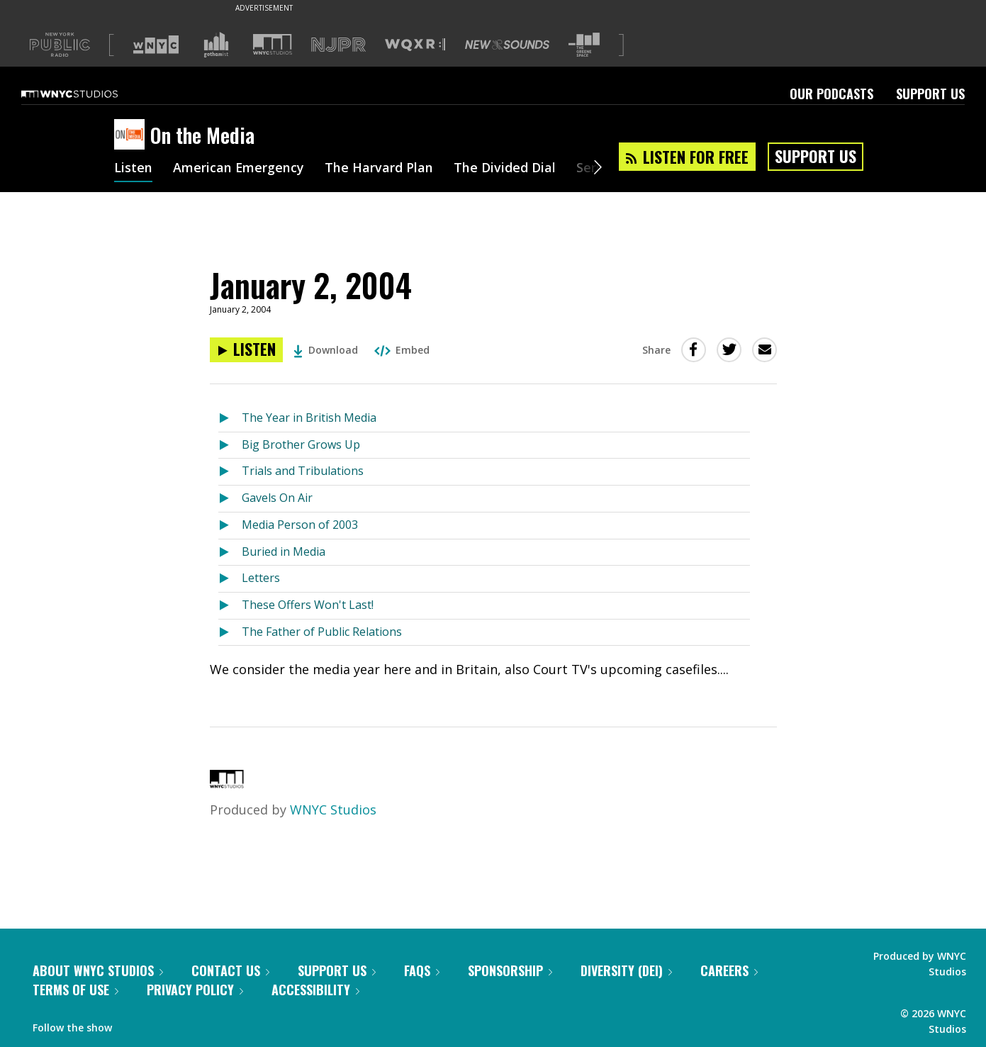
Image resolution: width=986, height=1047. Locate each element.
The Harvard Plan (379, 168)
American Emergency (239, 168)
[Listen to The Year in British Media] (230, 418)
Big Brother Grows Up (301, 444)
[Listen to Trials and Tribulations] (230, 472)
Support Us (930, 93)
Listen (133, 168)
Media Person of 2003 (300, 524)
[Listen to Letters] (230, 579)
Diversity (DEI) (626, 970)
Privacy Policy (195, 989)
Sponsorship (510, 970)
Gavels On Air (277, 497)
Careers (729, 970)
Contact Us (230, 970)
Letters (261, 578)
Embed (402, 350)
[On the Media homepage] (132, 135)
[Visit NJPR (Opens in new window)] (338, 45)
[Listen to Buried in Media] (230, 552)
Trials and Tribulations (303, 470)
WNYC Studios (333, 809)
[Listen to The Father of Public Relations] (230, 633)
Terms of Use (75, 989)
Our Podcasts (831, 93)
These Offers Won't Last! (308, 604)
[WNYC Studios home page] (87, 93)
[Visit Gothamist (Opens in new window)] (216, 44)
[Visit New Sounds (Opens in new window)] (507, 45)
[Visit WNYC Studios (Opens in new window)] (272, 44)
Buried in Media (283, 551)
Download (325, 350)
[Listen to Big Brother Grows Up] (230, 445)
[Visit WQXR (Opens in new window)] (415, 45)
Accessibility (315, 989)
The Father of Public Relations (322, 631)
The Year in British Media (309, 417)
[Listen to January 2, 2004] (246, 349)
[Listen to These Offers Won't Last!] (230, 606)
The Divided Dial (505, 168)
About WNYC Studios (98, 970)
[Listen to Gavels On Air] (230, 499)
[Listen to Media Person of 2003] (230, 526)
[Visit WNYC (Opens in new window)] (156, 44)
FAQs (421, 970)
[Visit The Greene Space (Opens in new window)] (584, 45)
